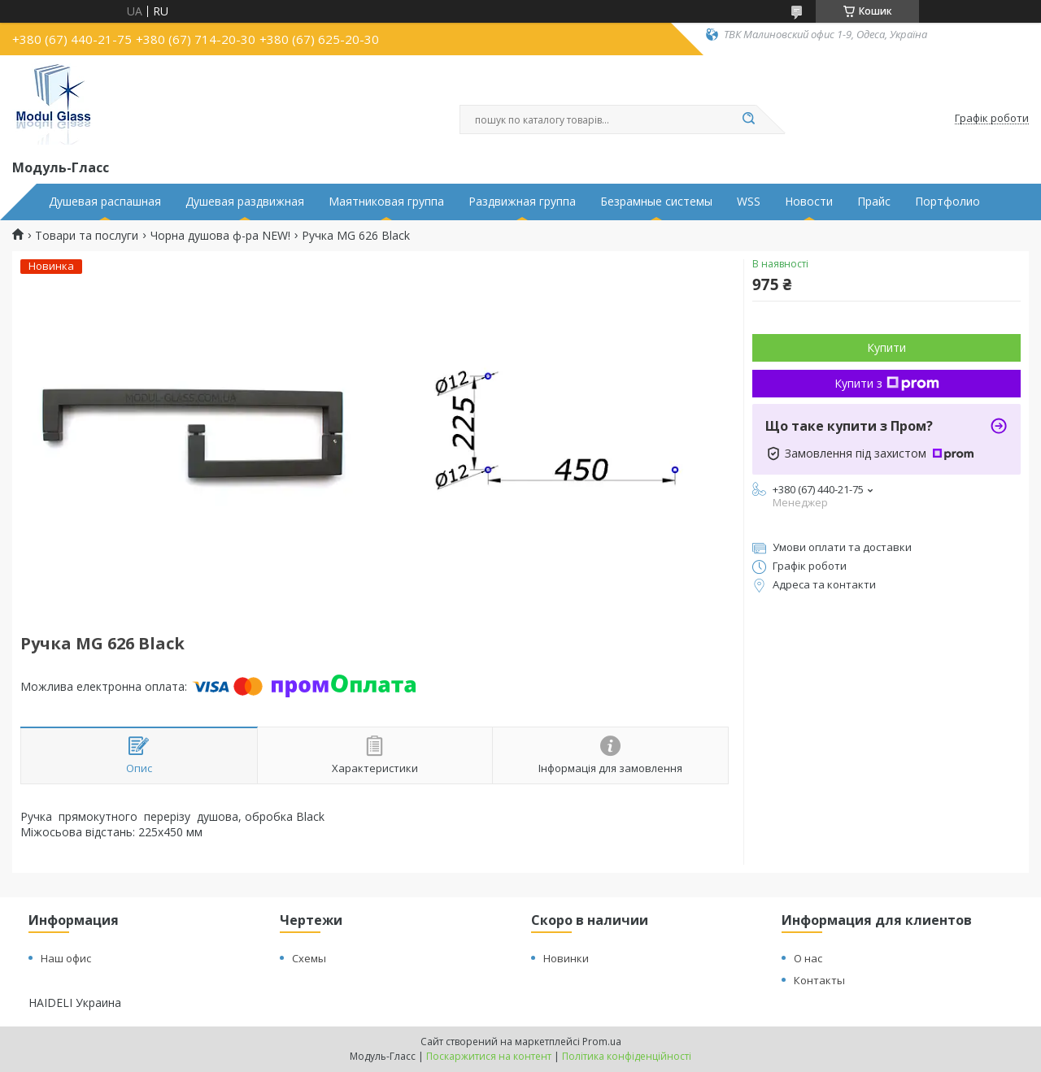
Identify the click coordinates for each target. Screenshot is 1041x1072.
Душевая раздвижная (244, 201)
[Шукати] (748, 119)
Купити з (886, 383)
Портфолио (947, 201)
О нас (808, 958)
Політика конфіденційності (626, 1056)
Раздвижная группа (522, 201)
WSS (748, 201)
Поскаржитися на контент (488, 1056)
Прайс (874, 201)
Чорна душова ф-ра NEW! (220, 235)
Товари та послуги (86, 235)
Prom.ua (601, 1041)
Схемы (309, 958)
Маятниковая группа (386, 201)
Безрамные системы (656, 201)
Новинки (566, 958)
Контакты (819, 980)
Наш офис (66, 958)
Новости (809, 201)
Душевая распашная (105, 201)
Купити (886, 347)
